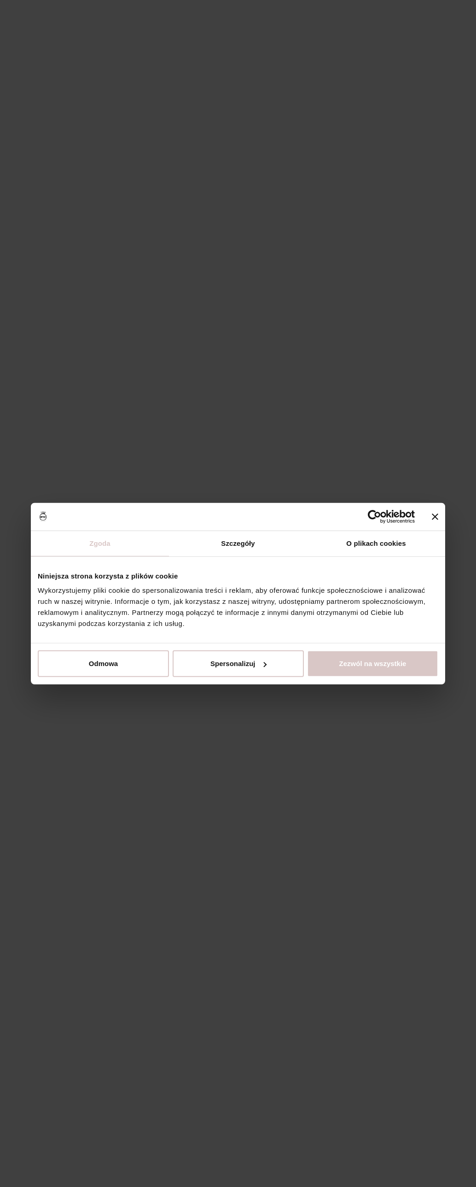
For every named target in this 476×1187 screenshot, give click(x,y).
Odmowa (103, 663)
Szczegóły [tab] (238, 543)
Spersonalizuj (238, 663)
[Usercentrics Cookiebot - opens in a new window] (374, 516)
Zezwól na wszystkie (372, 663)
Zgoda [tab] (99, 543)
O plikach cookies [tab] (376, 543)
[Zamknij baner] (435, 516)
